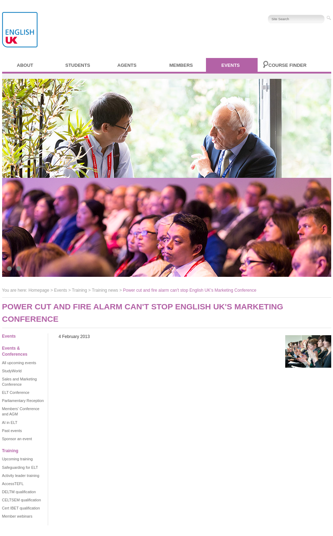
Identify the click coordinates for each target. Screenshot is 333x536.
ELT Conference (16, 392)
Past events (12, 431)
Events (231, 65)
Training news (105, 290)
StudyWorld (12, 371)
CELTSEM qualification (21, 500)
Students (77, 65)
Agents (127, 65)
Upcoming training (17, 459)
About (25, 65)
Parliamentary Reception (23, 400)
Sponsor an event (17, 439)
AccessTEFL (13, 484)
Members (181, 65)
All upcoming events (19, 363)
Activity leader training (21, 475)
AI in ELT (10, 422)
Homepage (38, 290)
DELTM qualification (19, 492)
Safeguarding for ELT (20, 467)
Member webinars (17, 516)
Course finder (288, 65)
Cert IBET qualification (21, 508)
